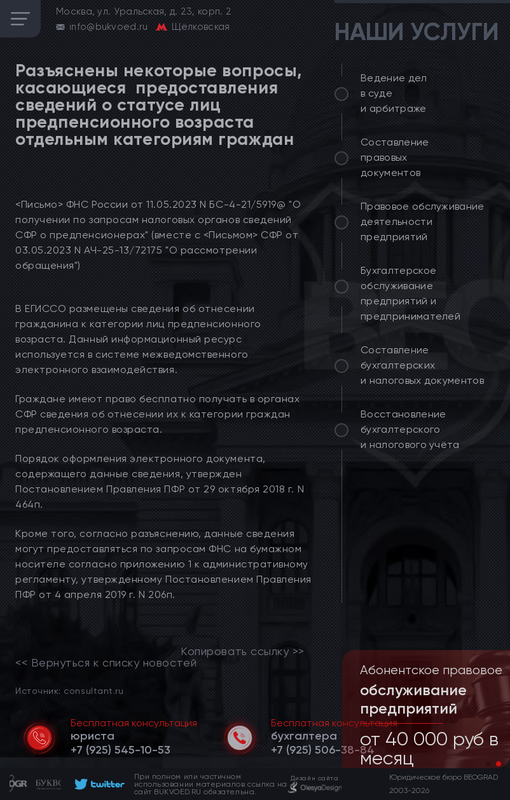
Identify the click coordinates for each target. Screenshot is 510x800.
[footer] (98, 784)
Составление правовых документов (395, 157)
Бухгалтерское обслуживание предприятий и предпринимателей (410, 293)
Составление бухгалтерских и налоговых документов (422, 365)
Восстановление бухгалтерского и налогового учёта (410, 429)
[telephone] (120, 750)
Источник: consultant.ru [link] (69, 690)
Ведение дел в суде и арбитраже (394, 93)
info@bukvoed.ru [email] (108, 26)
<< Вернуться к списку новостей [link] (105, 662)
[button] (488, 763)
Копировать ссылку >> (243, 651)
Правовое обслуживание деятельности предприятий (423, 221)
